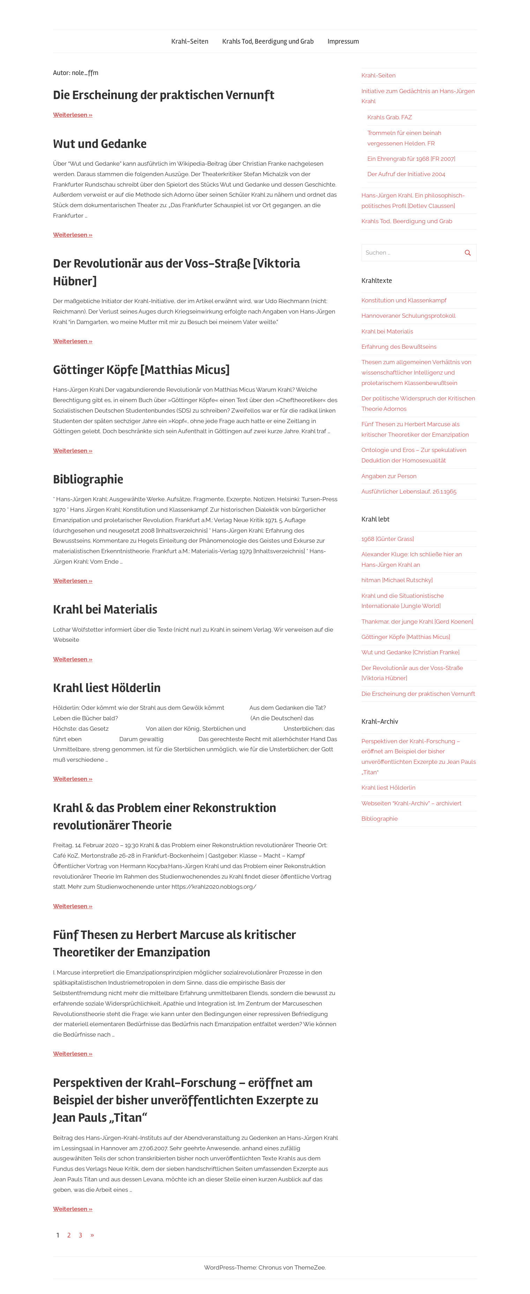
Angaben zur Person (389, 476)
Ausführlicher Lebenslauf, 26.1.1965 (408, 491)
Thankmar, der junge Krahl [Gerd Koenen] (417, 621)
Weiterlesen (70, 114)
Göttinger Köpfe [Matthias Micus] (141, 370)
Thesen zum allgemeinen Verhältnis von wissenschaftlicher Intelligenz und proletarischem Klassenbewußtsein (416, 372)
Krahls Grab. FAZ (389, 117)
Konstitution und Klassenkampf (404, 300)
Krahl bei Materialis (105, 609)
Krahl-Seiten (189, 41)
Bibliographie (88, 479)
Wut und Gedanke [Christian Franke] (410, 652)
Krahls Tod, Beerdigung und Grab (268, 41)
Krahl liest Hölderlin (107, 688)
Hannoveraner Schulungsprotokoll (408, 315)
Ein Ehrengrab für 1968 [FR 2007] (411, 158)
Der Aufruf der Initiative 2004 (406, 174)
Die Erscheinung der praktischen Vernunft (164, 95)
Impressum (343, 41)
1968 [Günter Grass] (387, 538)
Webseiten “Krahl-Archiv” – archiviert (411, 803)
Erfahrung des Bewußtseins (398, 346)
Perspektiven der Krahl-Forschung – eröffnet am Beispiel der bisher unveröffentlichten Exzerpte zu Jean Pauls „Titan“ (186, 1100)
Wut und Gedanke (100, 144)
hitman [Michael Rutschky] (397, 580)
